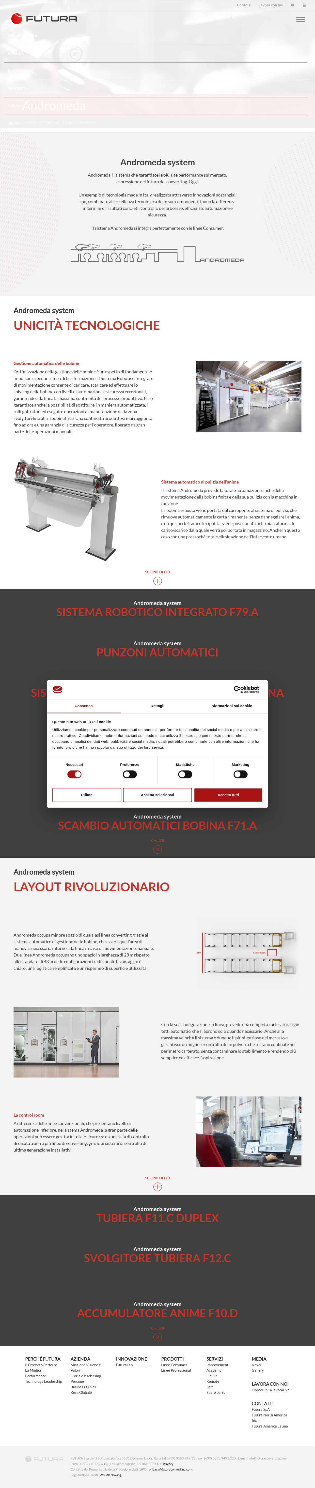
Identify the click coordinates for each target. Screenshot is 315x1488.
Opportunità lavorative (270, 1390)
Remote (212, 1381)
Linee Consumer (174, 1365)
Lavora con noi (270, 1384)
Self (209, 1387)
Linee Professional (176, 1370)
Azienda (80, 1359)
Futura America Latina (270, 1426)
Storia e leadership (86, 1376)
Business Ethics (83, 1387)
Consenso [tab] (84, 706)
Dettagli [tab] (157, 706)
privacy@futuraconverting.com (170, 1469)
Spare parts (215, 1392)
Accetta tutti (228, 795)
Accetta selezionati (157, 795)
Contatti (263, 1403)
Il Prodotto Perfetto (41, 1365)
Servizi (16, 106)
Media (15, 123)
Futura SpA (261, 1409)
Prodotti (18, 88)
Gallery (258, 1370)
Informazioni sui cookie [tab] (231, 706)
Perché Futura (42, 1359)
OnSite (212, 1376)
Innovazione (131, 1359)
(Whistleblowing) (110, 1475)
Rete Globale (81, 1392)
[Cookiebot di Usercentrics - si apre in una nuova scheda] (241, 689)
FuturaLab (124, 1365)
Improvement (217, 1365)
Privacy (168, 1464)
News (256, 1365)
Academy (213, 1370)
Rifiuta (87, 795)
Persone (77, 1381)
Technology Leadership (43, 1381)
